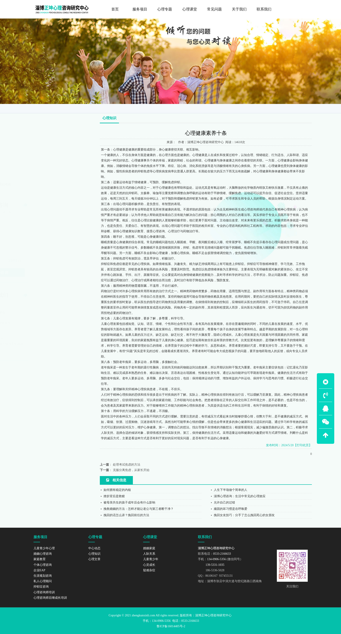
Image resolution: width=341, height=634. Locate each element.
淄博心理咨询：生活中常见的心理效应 (240, 496)
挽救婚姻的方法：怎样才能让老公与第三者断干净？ (139, 508)
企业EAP (38, 140)
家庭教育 (38, 122)
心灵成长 (149, 564)
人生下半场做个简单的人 (230, 490)
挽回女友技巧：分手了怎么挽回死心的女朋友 (244, 515)
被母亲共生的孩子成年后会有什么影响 (129, 502)
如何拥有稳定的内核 (117, 490)
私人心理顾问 (41, 157)
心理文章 (94, 559)
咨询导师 (284, 107)
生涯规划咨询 (41, 148)
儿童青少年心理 (43, 104)
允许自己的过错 (224, 502)
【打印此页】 (303, 445)
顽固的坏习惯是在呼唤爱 (230, 508)
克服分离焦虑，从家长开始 (131, 470)
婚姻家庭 (149, 548)
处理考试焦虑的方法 (126, 464)
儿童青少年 (150, 559)
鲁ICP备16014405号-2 (171, 626)
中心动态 (94, 548)
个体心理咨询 (41, 131)
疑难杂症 (149, 570)
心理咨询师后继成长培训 (49, 184)
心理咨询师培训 (43, 175)
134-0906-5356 (45, 323)
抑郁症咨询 (40, 166)
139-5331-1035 (44, 328)
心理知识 (302, 107)
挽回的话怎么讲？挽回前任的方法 (126, 515)
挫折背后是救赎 (114, 496)
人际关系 (149, 553)
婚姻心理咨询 (41, 113)
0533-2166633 (45, 317)
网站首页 (266, 107)
